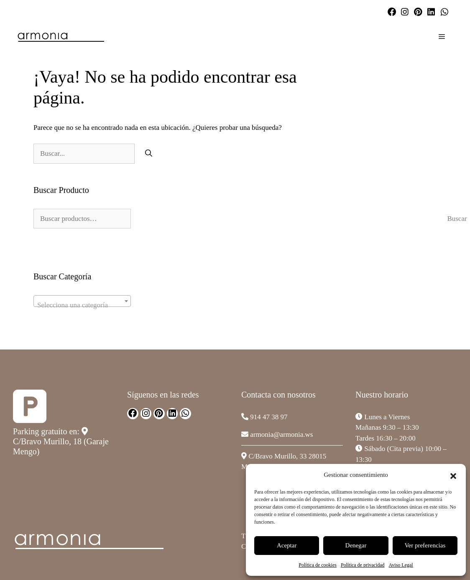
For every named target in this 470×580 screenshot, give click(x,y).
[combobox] (82, 301)
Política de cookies (318, 565)
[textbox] (82, 305)
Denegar (356, 545)
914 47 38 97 (268, 417)
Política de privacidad (363, 565)
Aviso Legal (401, 565)
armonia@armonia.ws (281, 434)
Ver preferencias (424, 545)
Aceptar (286, 545)
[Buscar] (148, 154)
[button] (453, 475)
